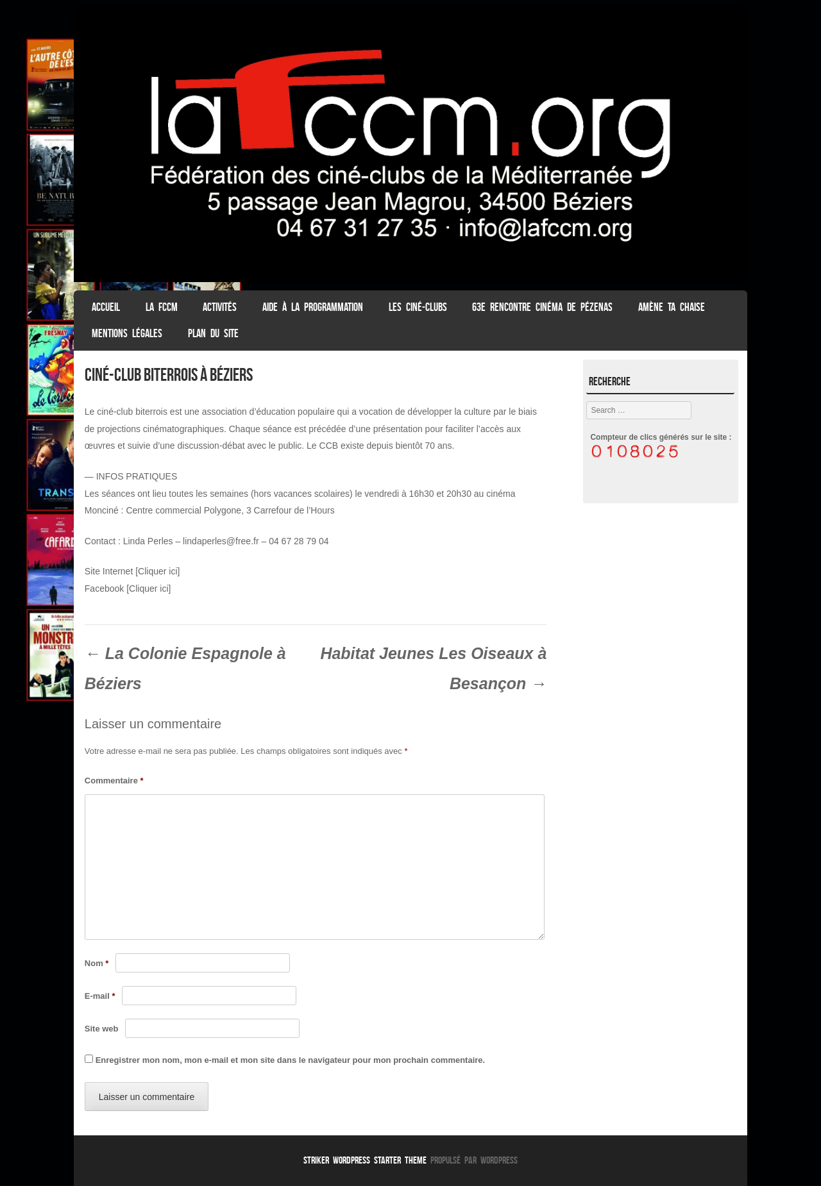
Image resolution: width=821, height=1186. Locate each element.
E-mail (100, 996)
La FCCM (162, 307)
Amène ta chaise (671, 307)
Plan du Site (213, 333)
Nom (97, 963)
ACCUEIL (106, 307)
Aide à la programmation (312, 307)
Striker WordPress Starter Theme (365, 1160)
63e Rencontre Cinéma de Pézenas (542, 307)
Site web (102, 1028)
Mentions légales (127, 333)
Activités (220, 307)
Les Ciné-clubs (418, 307)
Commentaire (114, 780)
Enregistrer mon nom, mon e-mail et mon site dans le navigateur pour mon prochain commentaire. (291, 1060)
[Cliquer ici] (157, 571)
